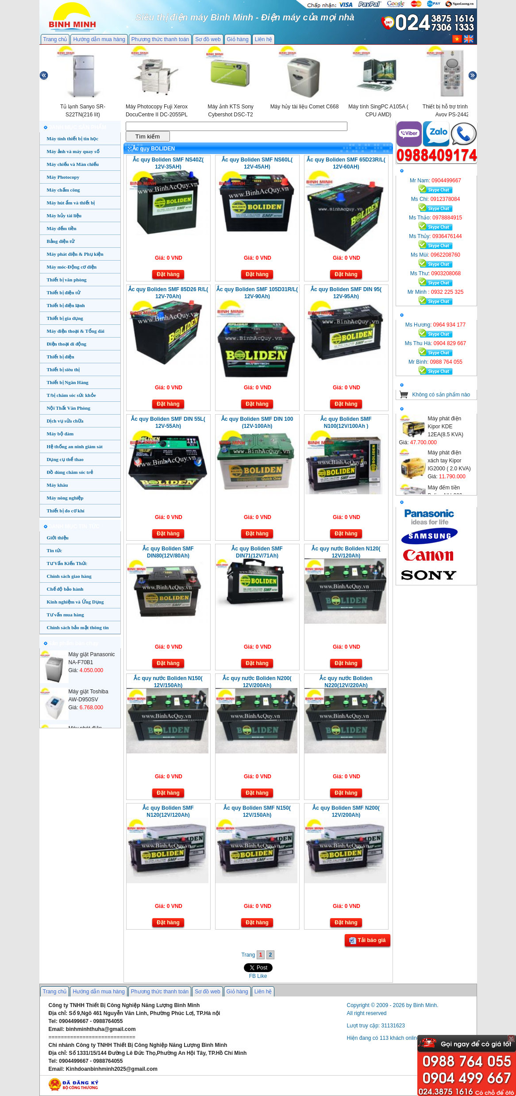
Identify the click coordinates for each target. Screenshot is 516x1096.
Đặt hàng (168, 274)
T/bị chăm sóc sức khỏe (71, 395)
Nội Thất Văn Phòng (69, 408)
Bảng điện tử (60, 241)
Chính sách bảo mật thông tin (78, 627)
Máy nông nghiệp (65, 497)
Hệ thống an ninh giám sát (75, 446)
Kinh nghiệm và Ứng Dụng (75, 601)
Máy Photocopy (63, 177)
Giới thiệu (58, 537)
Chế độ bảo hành (65, 589)
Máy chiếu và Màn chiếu (73, 164)
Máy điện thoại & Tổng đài (75, 331)
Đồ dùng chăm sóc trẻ (70, 472)
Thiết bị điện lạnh (66, 305)
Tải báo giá (367, 940)
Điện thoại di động (67, 343)
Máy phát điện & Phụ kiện (75, 254)
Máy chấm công (63, 189)
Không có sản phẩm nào (441, 395)
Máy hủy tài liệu (64, 215)
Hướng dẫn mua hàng (99, 39)
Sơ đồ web (207, 39)
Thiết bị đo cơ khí (66, 510)
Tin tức (54, 550)
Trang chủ (55, 39)
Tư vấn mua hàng (65, 614)
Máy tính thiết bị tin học (73, 138)
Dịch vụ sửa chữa (65, 420)
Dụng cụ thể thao (65, 459)
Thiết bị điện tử (64, 292)
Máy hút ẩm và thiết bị (71, 202)
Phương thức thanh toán (160, 39)
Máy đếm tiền (62, 228)
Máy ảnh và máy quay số (73, 151)
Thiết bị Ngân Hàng (68, 382)
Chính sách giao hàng (69, 576)
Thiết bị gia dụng (65, 318)
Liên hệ (264, 39)
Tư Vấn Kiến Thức (67, 563)
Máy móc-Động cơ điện (72, 266)
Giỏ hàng (238, 39)
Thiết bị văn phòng (67, 279)
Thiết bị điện (60, 356)
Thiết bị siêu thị (63, 369)
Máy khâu (57, 485)
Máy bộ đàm (60, 433)
